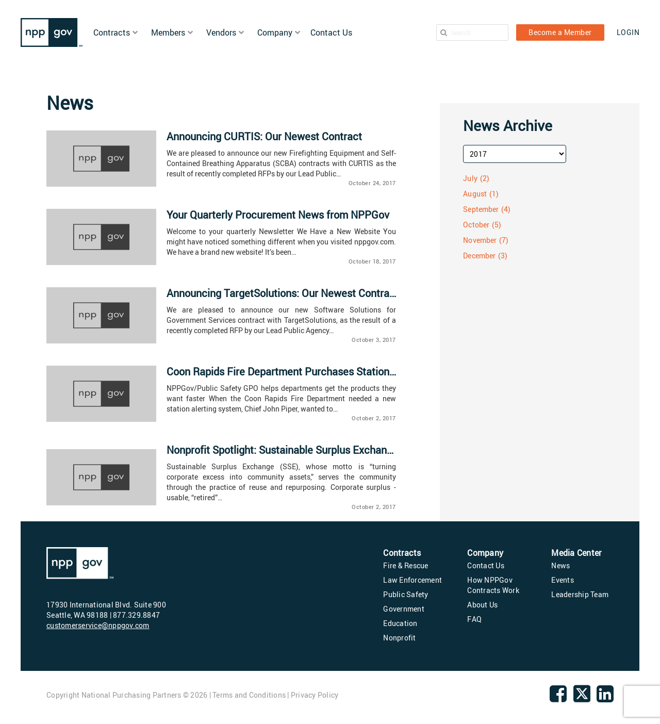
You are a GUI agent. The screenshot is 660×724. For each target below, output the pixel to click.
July (470, 178)
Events (562, 580)
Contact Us (485, 565)
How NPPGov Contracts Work (493, 585)
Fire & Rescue (405, 565)
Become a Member (560, 32)
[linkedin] (605, 698)
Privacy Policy (315, 695)
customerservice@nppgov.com (98, 625)
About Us (482, 605)
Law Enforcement (412, 580)
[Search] (443, 32)
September (481, 209)
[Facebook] (558, 698)
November (480, 240)
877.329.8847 (136, 615)
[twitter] (581, 700)
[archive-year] (514, 154)
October (476, 224)
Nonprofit (399, 638)
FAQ (474, 619)
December (479, 255)
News (560, 565)
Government (403, 609)
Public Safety (405, 594)
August (475, 194)
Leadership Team (579, 594)
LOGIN (628, 32)
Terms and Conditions (249, 695)
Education (400, 623)
